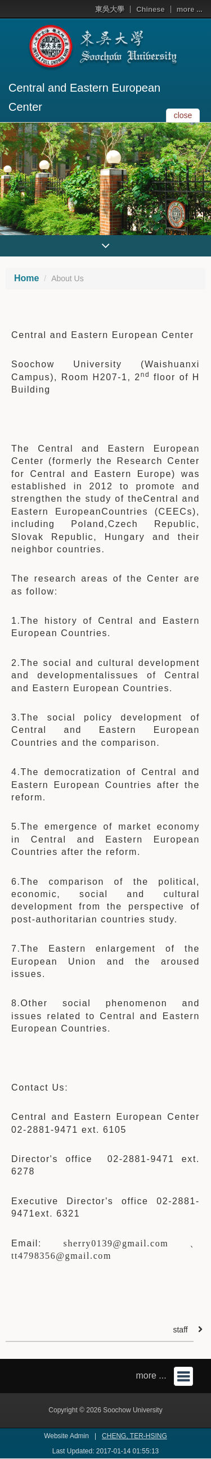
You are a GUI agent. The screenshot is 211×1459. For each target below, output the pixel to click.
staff (180, 1329)
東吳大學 (109, 9)
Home (26, 278)
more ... (190, 9)
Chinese (150, 9)
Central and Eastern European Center (84, 97)
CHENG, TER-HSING (134, 1436)
